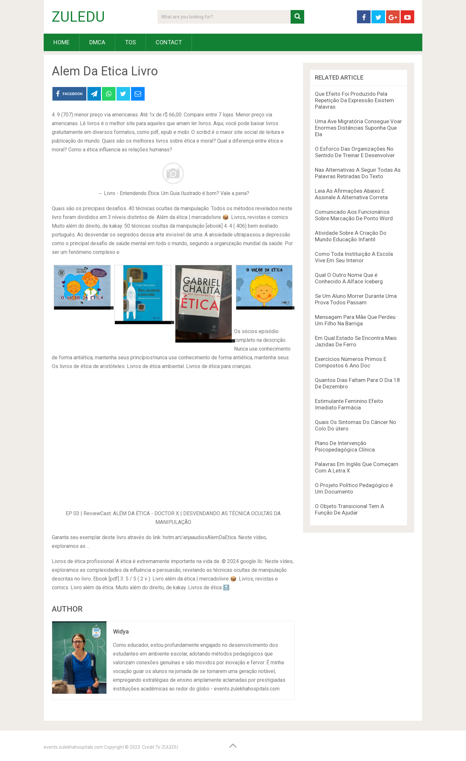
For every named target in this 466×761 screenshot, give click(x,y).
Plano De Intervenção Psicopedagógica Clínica (345, 446)
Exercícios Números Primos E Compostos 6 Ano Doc (350, 362)
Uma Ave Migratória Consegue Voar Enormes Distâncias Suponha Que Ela (358, 127)
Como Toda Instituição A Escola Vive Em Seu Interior (354, 257)
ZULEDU (78, 17)
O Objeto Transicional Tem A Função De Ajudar (349, 509)
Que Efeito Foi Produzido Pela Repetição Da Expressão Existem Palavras (354, 100)
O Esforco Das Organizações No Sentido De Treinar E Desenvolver (355, 152)
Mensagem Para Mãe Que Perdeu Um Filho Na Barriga (355, 320)
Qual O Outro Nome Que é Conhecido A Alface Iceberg (349, 278)
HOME (61, 42)
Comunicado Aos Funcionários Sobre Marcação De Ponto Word (354, 215)
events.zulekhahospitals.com (73, 747)
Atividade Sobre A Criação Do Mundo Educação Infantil (350, 236)
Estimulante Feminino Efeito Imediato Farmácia (349, 404)
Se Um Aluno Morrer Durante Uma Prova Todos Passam (356, 299)
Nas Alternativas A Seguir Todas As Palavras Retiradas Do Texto (358, 173)
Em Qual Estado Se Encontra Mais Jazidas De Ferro (356, 341)
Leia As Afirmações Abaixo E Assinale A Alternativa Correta (351, 194)
